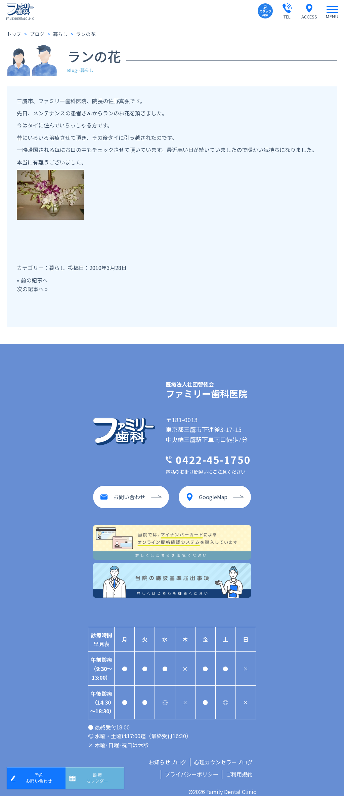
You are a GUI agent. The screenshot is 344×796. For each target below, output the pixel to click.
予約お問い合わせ (41, 776)
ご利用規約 (239, 767)
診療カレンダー (99, 776)
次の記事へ (30, 289)
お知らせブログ (167, 755)
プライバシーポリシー (191, 767)
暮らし (57, 268)
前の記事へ (34, 280)
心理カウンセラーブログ (223, 755)
